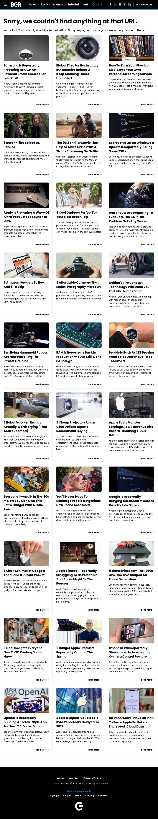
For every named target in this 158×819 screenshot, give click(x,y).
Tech (44, 4)
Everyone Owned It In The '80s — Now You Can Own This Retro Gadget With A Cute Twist (26, 503)
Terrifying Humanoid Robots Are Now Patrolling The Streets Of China (26, 357)
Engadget (54, 795)
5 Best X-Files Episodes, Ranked (22, 145)
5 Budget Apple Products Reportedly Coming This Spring (75, 652)
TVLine (78, 795)
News (32, 4)
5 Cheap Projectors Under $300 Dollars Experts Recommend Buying (76, 426)
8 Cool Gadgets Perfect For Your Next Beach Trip (76, 215)
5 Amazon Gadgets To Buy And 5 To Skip (24, 285)
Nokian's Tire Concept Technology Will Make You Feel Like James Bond (129, 287)
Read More (41, 104)
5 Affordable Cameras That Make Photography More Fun (78, 285)
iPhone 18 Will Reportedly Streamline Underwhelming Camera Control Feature (130, 652)
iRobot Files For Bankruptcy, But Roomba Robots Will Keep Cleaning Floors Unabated (77, 71)
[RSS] (129, 4)
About (61, 778)
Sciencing (89, 795)
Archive (74, 778)
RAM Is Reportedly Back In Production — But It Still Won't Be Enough (78, 357)
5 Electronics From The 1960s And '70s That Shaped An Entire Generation (131, 575)
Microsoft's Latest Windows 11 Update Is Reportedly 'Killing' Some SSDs (131, 147)
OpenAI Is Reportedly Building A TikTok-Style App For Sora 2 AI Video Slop (25, 722)
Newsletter (144, 4)
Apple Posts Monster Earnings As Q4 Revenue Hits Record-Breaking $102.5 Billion (131, 428)
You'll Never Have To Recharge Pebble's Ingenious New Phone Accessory (78, 501)
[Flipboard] (125, 4)
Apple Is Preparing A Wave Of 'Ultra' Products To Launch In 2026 (26, 217)
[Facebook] (110, 4)
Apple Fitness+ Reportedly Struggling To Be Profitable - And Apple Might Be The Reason (78, 577)
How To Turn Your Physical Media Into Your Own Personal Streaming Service (130, 69)
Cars (95, 4)
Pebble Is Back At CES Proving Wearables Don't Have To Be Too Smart (131, 357)
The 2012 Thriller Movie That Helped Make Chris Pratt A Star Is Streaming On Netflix (77, 147)
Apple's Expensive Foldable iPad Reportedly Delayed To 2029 (77, 722)
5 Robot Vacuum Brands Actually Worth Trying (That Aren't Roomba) (25, 426)
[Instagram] (120, 4)
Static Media (64, 784)
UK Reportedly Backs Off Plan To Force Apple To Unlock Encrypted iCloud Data (131, 722)
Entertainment (78, 4)
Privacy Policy (92, 778)
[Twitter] (115, 4)
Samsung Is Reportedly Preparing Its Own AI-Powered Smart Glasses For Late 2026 (25, 71)
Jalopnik (67, 795)
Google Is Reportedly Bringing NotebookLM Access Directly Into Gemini (131, 501)
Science (57, 4)
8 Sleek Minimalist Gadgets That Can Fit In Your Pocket (24, 573)
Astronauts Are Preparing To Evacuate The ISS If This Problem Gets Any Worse (131, 217)
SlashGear (103, 795)
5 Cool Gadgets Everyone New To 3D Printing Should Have (24, 652)
